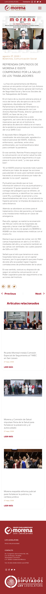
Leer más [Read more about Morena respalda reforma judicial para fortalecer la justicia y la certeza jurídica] (8, 505)
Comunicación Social (25, 59)
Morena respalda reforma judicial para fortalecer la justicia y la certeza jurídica (20, 494)
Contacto (26, 1)
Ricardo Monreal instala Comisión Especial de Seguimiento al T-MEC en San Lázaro (20, 355)
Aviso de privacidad (12, 543)
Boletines (8, 59)
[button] (3, 287)
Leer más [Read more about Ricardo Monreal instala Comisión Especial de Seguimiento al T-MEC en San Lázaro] (8, 367)
